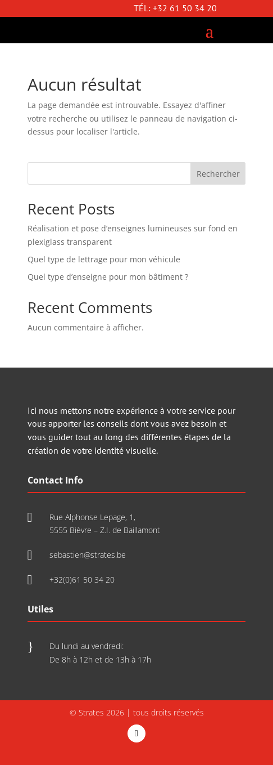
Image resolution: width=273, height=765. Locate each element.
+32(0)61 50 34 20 (82, 579)
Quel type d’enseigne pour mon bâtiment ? (108, 276)
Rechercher (218, 173)
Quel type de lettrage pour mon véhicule (104, 259)
